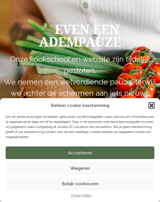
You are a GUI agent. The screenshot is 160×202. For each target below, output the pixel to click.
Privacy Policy (81, 195)
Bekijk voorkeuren (80, 183)
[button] (151, 105)
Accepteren (80, 152)
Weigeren (80, 168)
